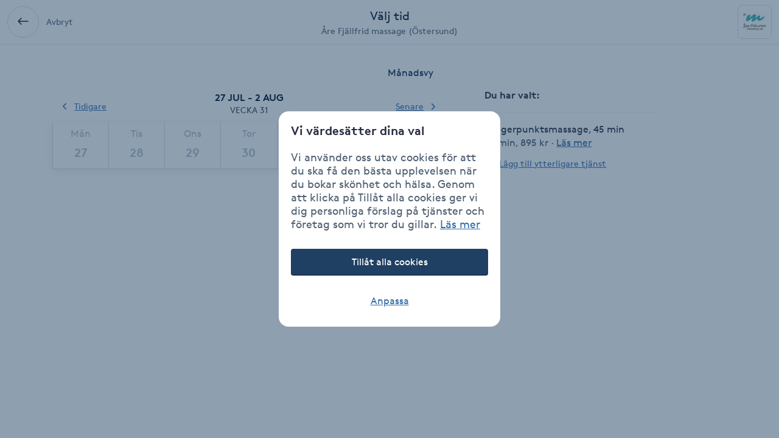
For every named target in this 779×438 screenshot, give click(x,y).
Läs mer (460, 224)
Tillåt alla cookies (390, 262)
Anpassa (390, 301)
